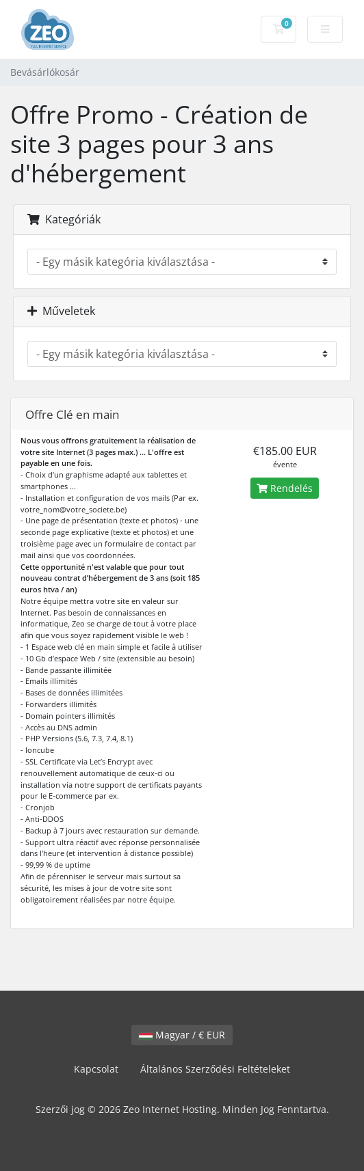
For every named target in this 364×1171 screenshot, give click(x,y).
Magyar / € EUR (182, 1034)
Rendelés (285, 488)
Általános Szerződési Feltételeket (215, 1068)
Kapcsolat (96, 1068)
